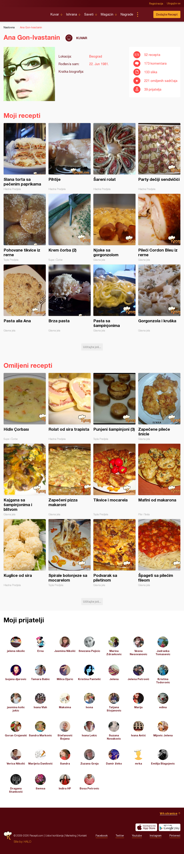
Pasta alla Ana (25, 298)
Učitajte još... (92, 347)
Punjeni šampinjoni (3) (114, 406)
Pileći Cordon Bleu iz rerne (159, 227)
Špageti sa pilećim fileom (159, 553)
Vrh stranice (168, 813)
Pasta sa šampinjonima (114, 298)
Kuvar (54, 14)
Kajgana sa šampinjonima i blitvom (25, 480)
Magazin (107, 14)
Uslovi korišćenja (54, 835)
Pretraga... (144, 14)
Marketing (70, 835)
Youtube (137, 835)
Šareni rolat (114, 157)
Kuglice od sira (25, 553)
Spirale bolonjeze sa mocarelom (69, 553)
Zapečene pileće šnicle (159, 406)
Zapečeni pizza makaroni (69, 480)
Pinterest (174, 835)
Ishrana (71, 14)
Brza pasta (69, 298)
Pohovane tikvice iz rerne (25, 227)
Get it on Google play (169, 827)
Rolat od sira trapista (69, 406)
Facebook (102, 835)
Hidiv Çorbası (25, 406)
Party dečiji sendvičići (159, 157)
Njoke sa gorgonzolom (114, 227)
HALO (27, 841)
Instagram (155, 835)
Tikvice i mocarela (114, 480)
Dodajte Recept (167, 14)
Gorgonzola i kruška (159, 298)
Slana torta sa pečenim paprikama (25, 157)
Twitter (120, 835)
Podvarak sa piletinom (114, 553)
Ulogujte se (173, 3)
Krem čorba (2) (69, 227)
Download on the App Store (146, 827)
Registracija (156, 3)
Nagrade (127, 14)
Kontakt (82, 835)
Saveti (89, 14)
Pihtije (69, 157)
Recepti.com (24, 13)
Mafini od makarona (159, 480)
